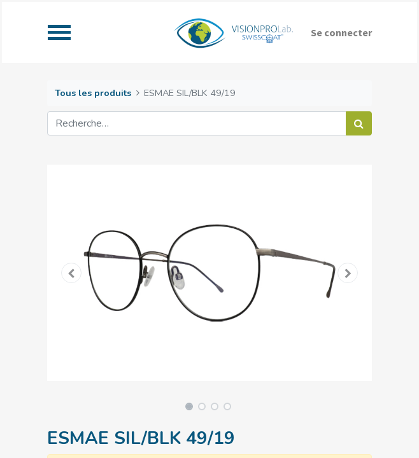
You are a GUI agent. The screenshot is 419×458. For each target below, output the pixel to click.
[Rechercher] (359, 123)
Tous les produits (93, 93)
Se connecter (341, 32)
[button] (71, 273)
